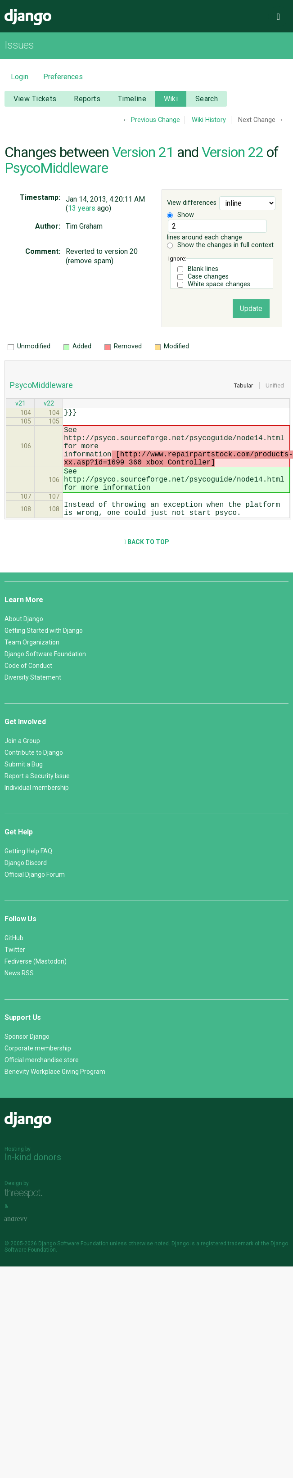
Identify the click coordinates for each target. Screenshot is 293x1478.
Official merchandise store (42, 1081)
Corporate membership (38, 1069)
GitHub (14, 959)
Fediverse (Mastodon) (36, 983)
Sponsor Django (27, 1058)
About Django (24, 640)
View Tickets (35, 99)
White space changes (219, 284)
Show (180, 215)
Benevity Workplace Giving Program (55, 1093)
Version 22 (232, 152)
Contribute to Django (34, 774)
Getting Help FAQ (28, 872)
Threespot (26, 1215)
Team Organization (32, 663)
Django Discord (26, 884)
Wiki (171, 99)
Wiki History (209, 120)
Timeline (132, 99)
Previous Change (155, 120)
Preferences (63, 76)
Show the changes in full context (220, 245)
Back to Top (146, 563)
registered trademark (227, 1265)
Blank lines (203, 269)
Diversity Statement (33, 699)
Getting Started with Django (44, 652)
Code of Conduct (28, 687)
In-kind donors (33, 1178)
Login (19, 76)
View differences (191, 203)
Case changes (208, 276)
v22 (49, 404)
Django (28, 17)
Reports (87, 99)
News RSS (19, 994)
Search (206, 99)
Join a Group (22, 762)
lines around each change (217, 230)
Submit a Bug (24, 785)
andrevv (26, 1240)
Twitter (15, 971)
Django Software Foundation (45, 675)
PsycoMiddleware (56, 167)
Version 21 (143, 152)
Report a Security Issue (37, 797)
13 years (81, 208)
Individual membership (37, 809)
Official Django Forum (35, 896)
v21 (20, 404)
